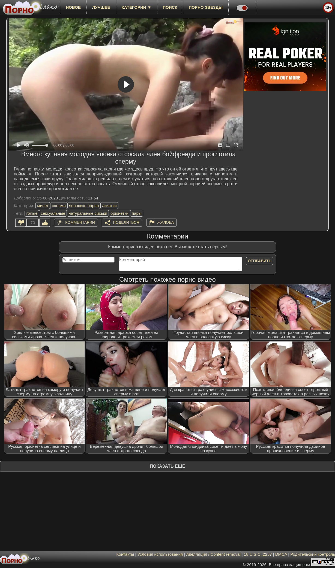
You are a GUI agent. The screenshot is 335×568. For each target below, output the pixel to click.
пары (137, 213)
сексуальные (53, 213)
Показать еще (167, 466)
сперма (59, 205)
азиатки (109, 205)
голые (31, 213)
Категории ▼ (136, 7)
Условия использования (160, 554)
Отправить (259, 261)
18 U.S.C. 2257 (258, 554)
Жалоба (165, 222)
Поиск (170, 7)
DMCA (281, 554)
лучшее (101, 7)
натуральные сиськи (87, 213)
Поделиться (126, 222)
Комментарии (80, 222)
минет (43, 205)
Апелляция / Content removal (213, 554)
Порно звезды (206, 7)
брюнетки (119, 213)
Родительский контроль (312, 554)
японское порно (84, 205)
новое (73, 7)
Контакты (125, 554)
